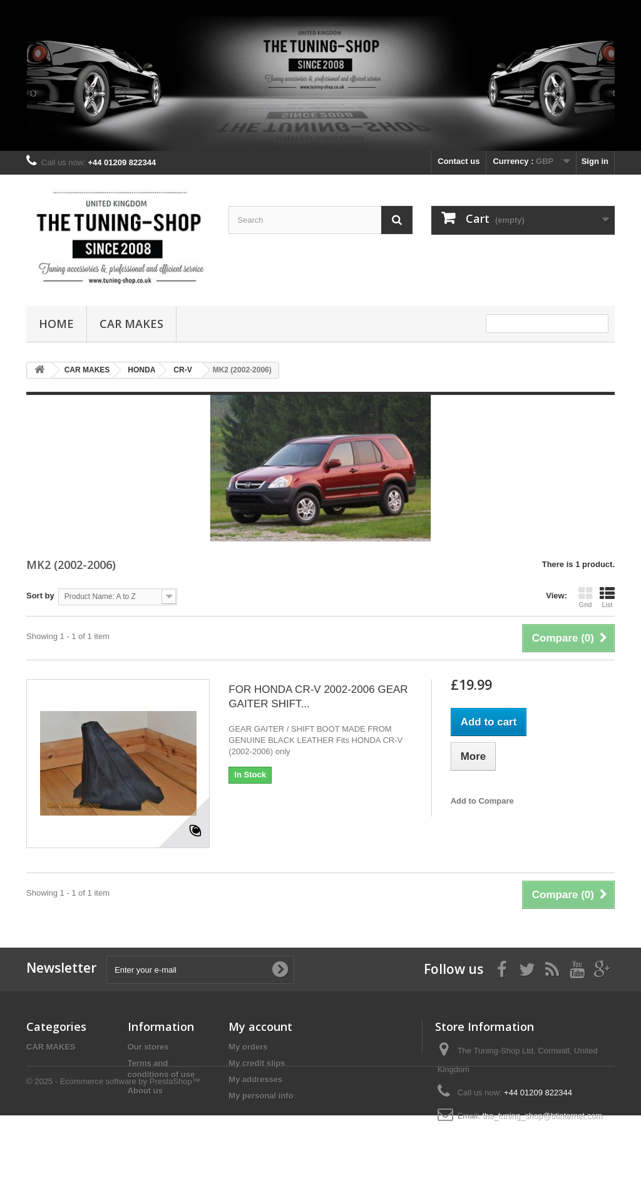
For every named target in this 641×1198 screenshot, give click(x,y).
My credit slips (256, 1063)
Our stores (148, 1047)
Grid (585, 597)
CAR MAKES (131, 323)
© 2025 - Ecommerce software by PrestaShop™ (113, 1164)
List (607, 597)
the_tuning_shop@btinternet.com (542, 1115)
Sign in (595, 161)
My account (260, 1026)
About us (145, 1090)
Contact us (458, 161)
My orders (247, 1047)
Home (56, 323)
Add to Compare (482, 801)
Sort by (40, 595)
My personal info (260, 1095)
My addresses (255, 1079)
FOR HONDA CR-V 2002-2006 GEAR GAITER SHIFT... (318, 696)
